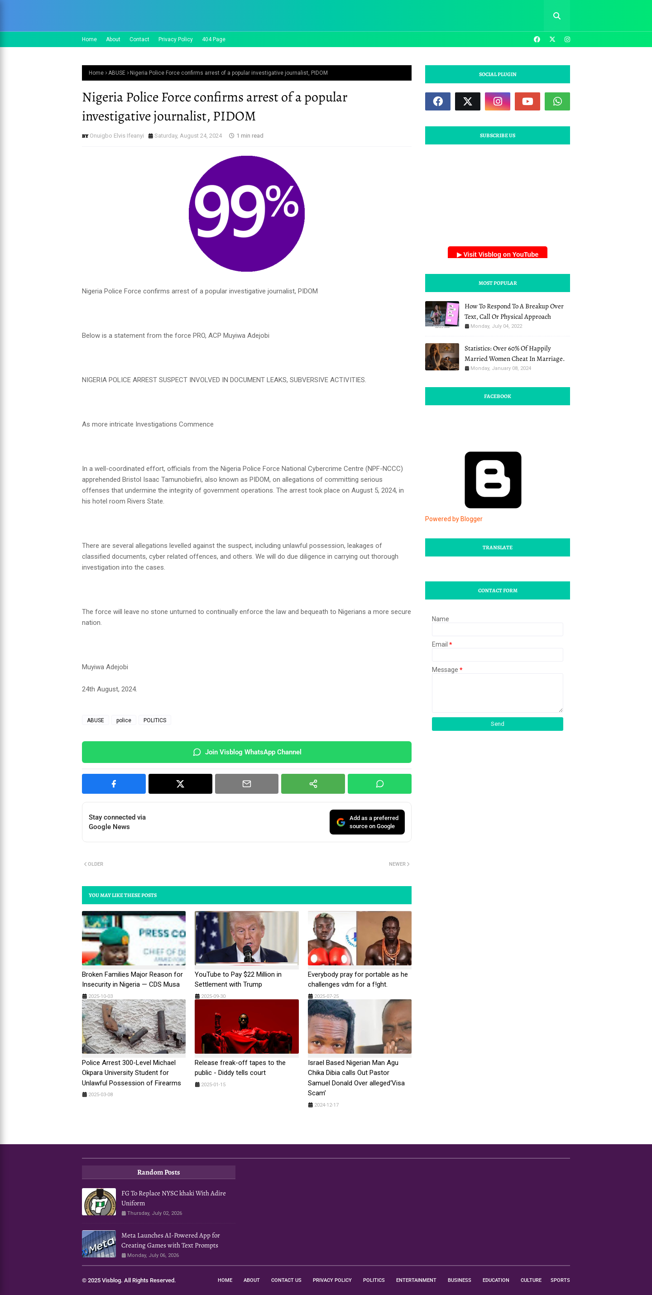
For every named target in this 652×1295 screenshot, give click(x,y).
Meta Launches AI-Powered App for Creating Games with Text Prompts (170, 1240)
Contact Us (286, 1280)
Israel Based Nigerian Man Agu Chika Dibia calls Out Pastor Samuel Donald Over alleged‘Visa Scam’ (356, 1078)
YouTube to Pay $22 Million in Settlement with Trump (238, 979)
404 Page (213, 39)
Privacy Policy (175, 39)
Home (89, 39)
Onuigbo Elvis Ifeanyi (117, 135)
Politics (374, 1280)
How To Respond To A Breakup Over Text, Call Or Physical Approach (514, 311)
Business (459, 1280)
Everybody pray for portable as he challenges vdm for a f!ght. (358, 979)
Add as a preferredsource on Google (367, 822)
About (113, 39)
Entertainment (416, 1280)
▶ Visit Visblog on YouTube (498, 254)
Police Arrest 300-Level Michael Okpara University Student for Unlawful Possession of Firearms (131, 1073)
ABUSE (116, 73)
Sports (560, 1280)
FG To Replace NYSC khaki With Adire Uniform (173, 1198)
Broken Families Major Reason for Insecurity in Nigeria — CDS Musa (132, 979)
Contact (139, 39)
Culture (531, 1280)
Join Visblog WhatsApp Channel (247, 752)
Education (496, 1280)
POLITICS (155, 720)
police (123, 720)
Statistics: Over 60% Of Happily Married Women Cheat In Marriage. (515, 353)
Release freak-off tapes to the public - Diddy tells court (240, 1068)
